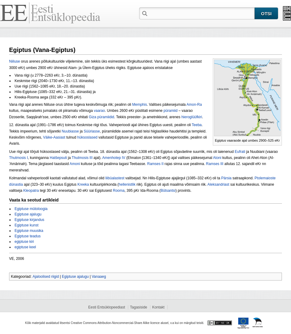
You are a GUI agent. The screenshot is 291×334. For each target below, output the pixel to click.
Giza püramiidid (101, 117)
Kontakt (158, 307)
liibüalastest (115, 178)
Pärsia (226, 178)
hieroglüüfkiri (191, 117)
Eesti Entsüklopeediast (106, 307)
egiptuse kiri (24, 241)
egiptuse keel (25, 247)
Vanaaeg (99, 276)
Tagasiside (138, 307)
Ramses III (214, 164)
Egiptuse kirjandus (29, 220)
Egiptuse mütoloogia (31, 209)
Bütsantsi (168, 190)
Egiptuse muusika (29, 231)
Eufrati (240, 152)
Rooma (119, 190)
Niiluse (14, 61)
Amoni (75, 164)
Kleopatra (31, 190)
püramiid (171, 110)
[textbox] (201, 13)
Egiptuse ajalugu (28, 214)
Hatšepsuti (58, 158)
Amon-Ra (194, 104)
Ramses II (155, 164)
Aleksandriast (218, 184)
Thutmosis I (18, 158)
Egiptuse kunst (26, 225)
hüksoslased (87, 137)
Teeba (197, 125)
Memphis (139, 104)
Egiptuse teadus (28, 236)
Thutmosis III (82, 158)
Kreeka (83, 184)
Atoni (217, 158)
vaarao (99, 110)
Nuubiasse (70, 131)
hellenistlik (127, 184)
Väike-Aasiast (54, 137)
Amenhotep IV (113, 158)
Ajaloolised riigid (45, 276)
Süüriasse (92, 131)
